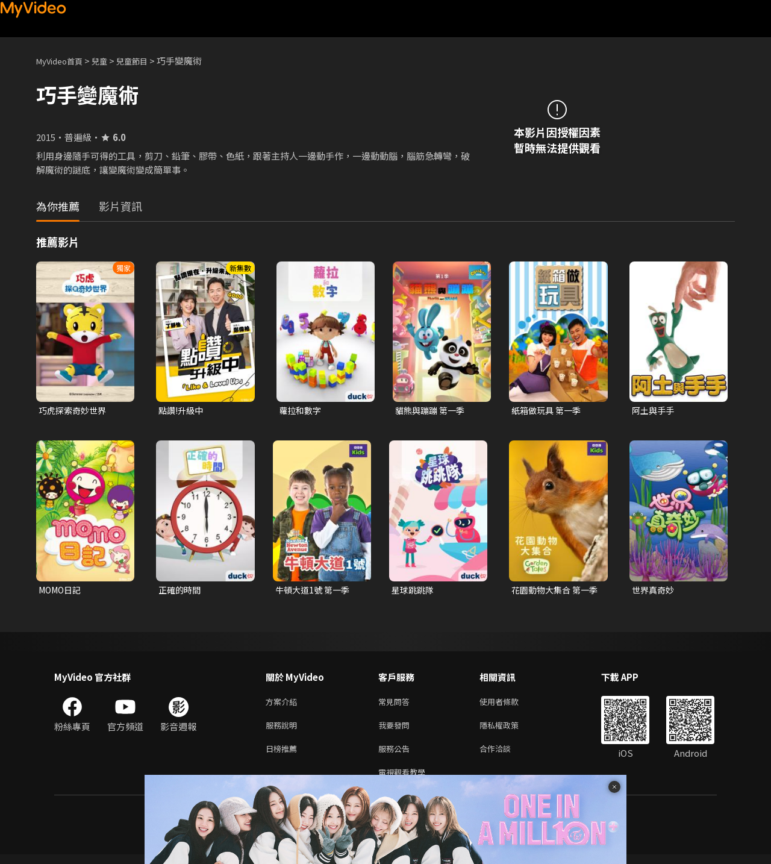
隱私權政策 (509, 730)
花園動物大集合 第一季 (553, 591)
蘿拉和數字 (301, 410)
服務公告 (396, 755)
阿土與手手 (654, 410)
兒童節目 (145, 60)
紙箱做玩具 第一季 (548, 410)
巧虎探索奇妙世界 (75, 410)
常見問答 (396, 704)
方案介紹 (284, 704)
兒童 (109, 60)
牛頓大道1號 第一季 (314, 591)
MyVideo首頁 (63, 60)
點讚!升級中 (182, 410)
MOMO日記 (62, 591)
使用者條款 (509, 704)
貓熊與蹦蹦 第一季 (432, 410)
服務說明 (284, 730)
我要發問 (396, 730)
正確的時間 (181, 591)
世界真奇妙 (654, 591)
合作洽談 (505, 755)
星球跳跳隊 (414, 591)
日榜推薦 (284, 755)
